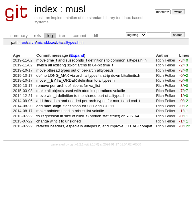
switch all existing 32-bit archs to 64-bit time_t (74, 65)
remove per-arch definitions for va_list (68, 85)
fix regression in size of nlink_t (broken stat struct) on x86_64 (87, 116)
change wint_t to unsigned (58, 121)
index (45, 9)
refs (37, 35)
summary (19, 35)
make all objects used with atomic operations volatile (80, 91)
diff (95, 35)
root (24, 42)
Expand (77, 55)
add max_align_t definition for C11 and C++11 (75, 106)
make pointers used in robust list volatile (70, 111)
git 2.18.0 (91, 144)
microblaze (46, 42)
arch (32, 42)
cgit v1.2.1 (77, 144)
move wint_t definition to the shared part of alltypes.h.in (83, 95)
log (50, 35)
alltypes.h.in (73, 42)
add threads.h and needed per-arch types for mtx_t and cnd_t (88, 101)
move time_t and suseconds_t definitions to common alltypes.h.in (91, 60)
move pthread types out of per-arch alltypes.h (74, 70)
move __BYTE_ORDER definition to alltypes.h (75, 80)
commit (79, 35)
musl (75, 9)
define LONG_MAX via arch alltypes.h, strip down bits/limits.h (88, 75)
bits (59, 42)
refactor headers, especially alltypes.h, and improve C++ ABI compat (94, 126)
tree (62, 35)
